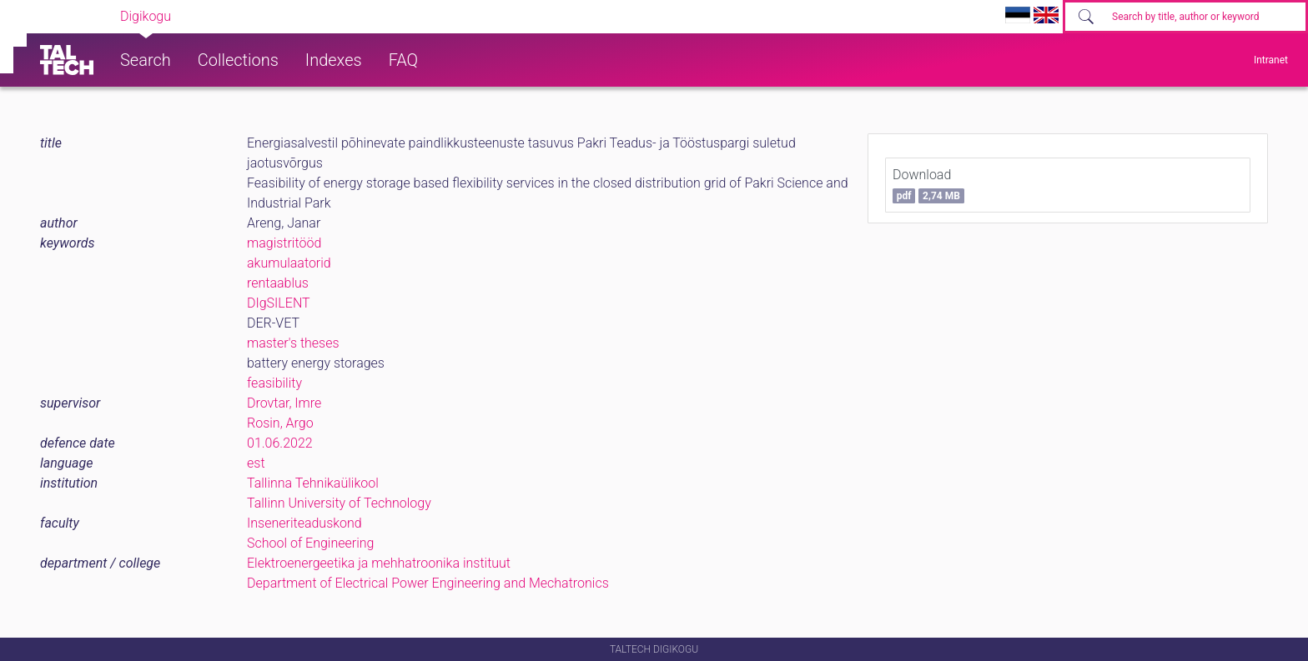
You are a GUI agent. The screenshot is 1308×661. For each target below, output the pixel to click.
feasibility (274, 383)
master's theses (293, 343)
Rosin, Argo (280, 423)
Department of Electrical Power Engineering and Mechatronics (428, 583)
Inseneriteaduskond (304, 523)
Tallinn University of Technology (339, 503)
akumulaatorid (289, 263)
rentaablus (278, 283)
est (256, 463)
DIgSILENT (278, 303)
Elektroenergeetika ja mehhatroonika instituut (379, 563)
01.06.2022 (280, 443)
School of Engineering (310, 543)
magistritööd (284, 243)
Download (928, 185)
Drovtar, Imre (284, 403)
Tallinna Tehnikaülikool (313, 483)
